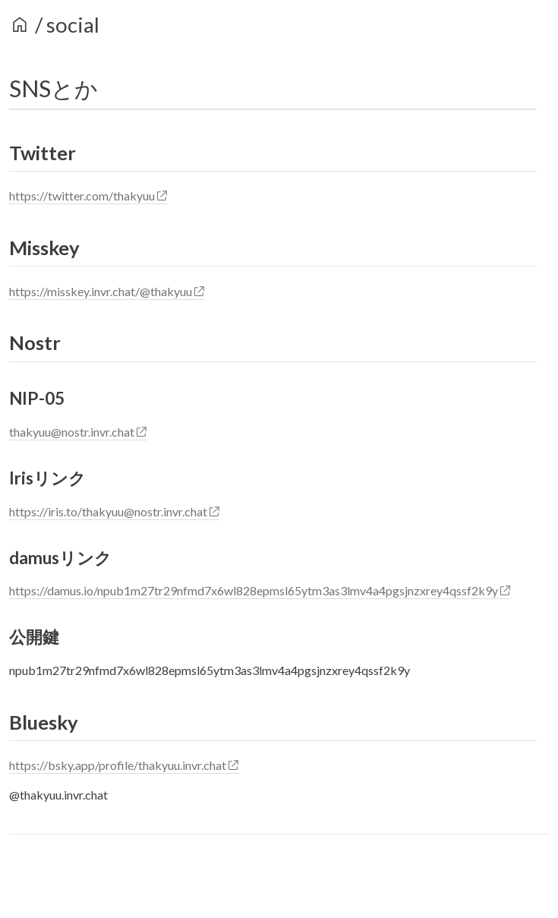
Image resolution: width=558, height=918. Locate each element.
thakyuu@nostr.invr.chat (78, 431)
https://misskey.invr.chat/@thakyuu (106, 291)
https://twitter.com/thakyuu (88, 195)
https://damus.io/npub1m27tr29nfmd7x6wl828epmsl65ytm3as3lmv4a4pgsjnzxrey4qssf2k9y (259, 590)
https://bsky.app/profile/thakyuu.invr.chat (123, 765)
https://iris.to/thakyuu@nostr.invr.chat (114, 511)
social (72, 24)
